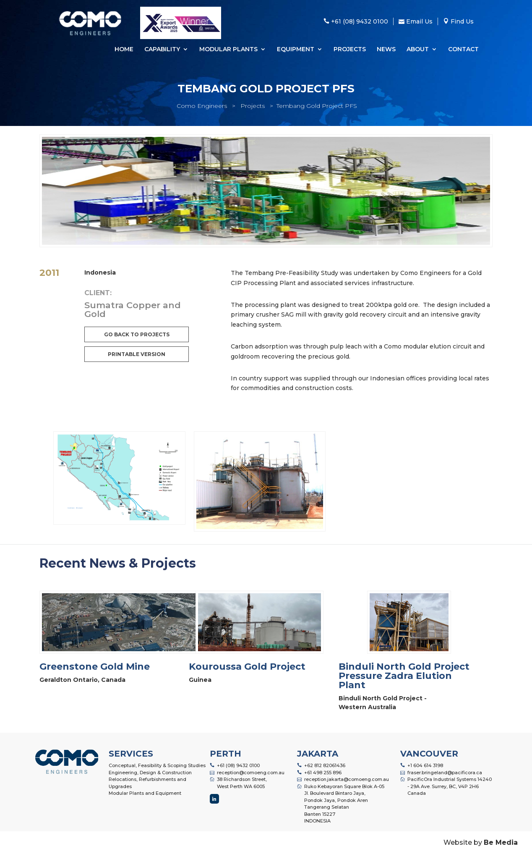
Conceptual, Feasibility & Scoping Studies (157, 765)
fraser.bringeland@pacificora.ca (444, 772)
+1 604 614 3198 (425, 765)
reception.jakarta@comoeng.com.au (346, 779)
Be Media (501, 842)
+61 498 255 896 (323, 772)
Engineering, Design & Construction (150, 772)
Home (124, 49)
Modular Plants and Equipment (145, 793)
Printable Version (136, 354)
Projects (350, 49)
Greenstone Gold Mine (94, 666)
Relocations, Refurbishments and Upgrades (147, 782)
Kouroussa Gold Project (247, 666)
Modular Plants (228, 49)
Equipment (295, 49)
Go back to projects (137, 334)
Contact (463, 49)
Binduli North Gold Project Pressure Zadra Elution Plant (404, 676)
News (386, 49)
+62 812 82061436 (324, 765)
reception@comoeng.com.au (250, 772)
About (418, 49)
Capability (162, 49)
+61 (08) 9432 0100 (238, 765)
